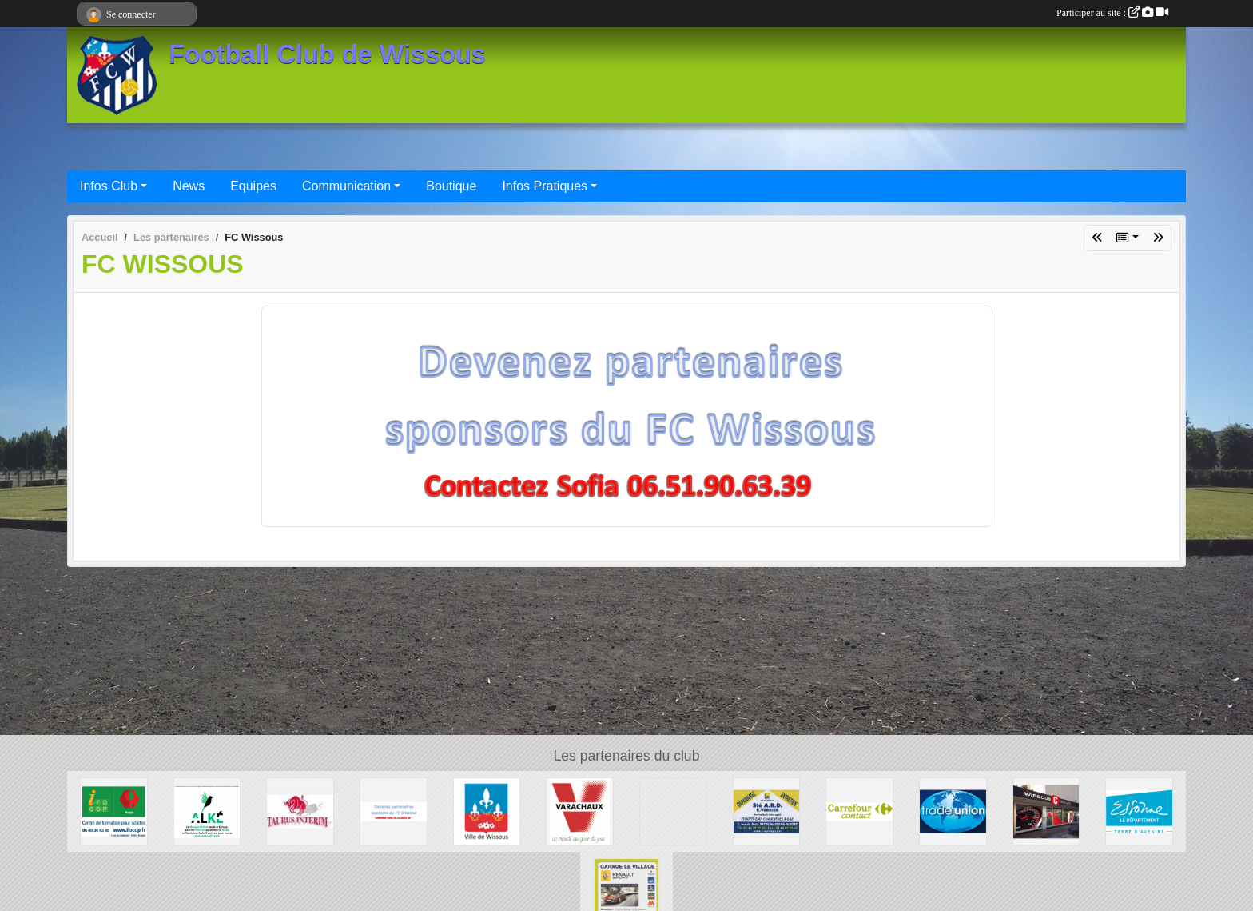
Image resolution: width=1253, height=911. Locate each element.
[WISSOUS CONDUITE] (1046, 810)
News (189, 186)
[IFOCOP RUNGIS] (114, 810)
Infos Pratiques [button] (544, 186)
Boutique (451, 186)
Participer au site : (1112, 12)
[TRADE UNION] (953, 810)
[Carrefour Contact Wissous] (859, 810)
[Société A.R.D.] (767, 810)
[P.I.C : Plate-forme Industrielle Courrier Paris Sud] (673, 810)
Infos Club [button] (108, 186)
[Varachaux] (580, 810)
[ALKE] (207, 810)
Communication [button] (346, 186)
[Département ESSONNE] (1139, 810)
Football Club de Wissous (327, 54)
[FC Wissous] (394, 810)
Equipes (253, 186)
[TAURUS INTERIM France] (300, 810)
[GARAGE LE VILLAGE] (627, 890)
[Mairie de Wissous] (487, 810)
